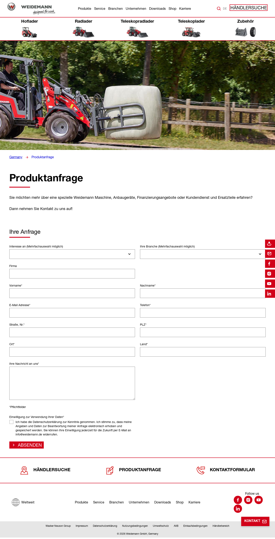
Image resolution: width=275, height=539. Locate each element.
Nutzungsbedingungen (135, 527)
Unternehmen (136, 8)
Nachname (148, 285)
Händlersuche (252, 8)
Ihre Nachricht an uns (24, 363)
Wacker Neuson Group (58, 527)
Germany (15, 157)
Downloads (157, 8)
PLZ (143, 324)
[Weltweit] (22, 502)
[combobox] (72, 254)
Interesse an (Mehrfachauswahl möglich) (36, 246)
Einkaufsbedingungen (195, 527)
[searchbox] (13, 254)
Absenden (27, 446)
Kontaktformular (226, 470)
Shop (172, 8)
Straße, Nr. (16, 324)
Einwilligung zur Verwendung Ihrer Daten (36, 417)
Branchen (115, 8)
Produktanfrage (41, 157)
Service (99, 8)
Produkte (84, 8)
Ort (12, 344)
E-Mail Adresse (19, 305)
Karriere (185, 8)
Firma (13, 266)
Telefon (145, 305)
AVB (176, 527)
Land (144, 344)
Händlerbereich (221, 527)
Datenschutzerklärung (105, 527)
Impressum (82, 527)
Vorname (15, 285)
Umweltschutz (161, 527)
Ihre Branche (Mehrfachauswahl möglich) (167, 246)
